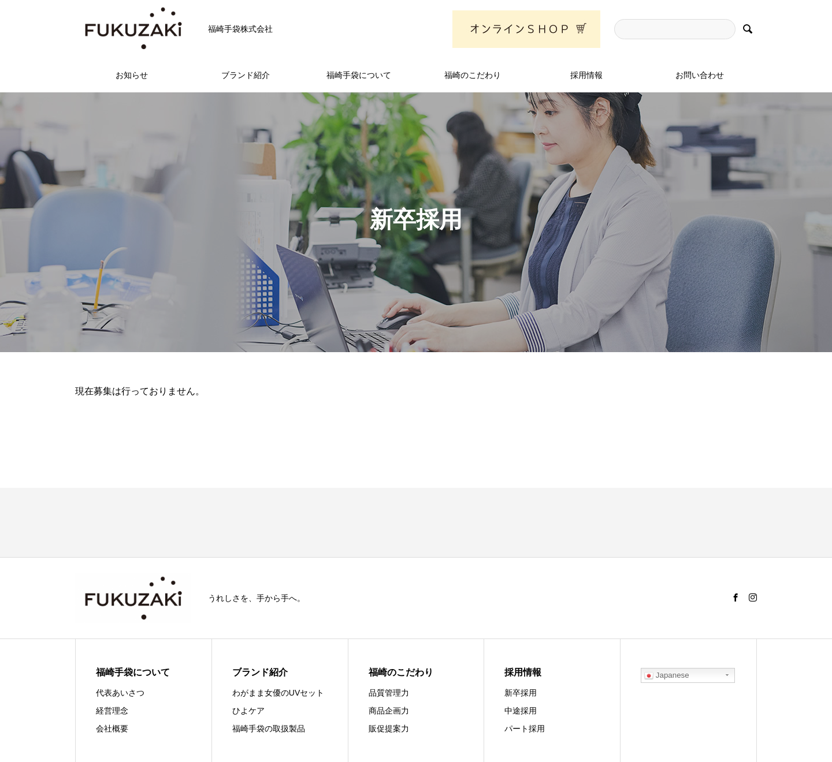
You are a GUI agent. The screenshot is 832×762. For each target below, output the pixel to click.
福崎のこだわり (472, 75)
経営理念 (112, 710)
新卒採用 (520, 692)
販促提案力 (389, 728)
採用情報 (586, 75)
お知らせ (132, 75)
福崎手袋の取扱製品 (268, 728)
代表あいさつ (120, 692)
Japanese (666, 675)
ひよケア (248, 710)
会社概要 (112, 728)
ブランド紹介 (245, 75)
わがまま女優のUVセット (278, 692)
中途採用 (520, 710)
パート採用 (524, 728)
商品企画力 (389, 710)
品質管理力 (389, 692)
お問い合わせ (699, 75)
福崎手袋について (358, 75)
